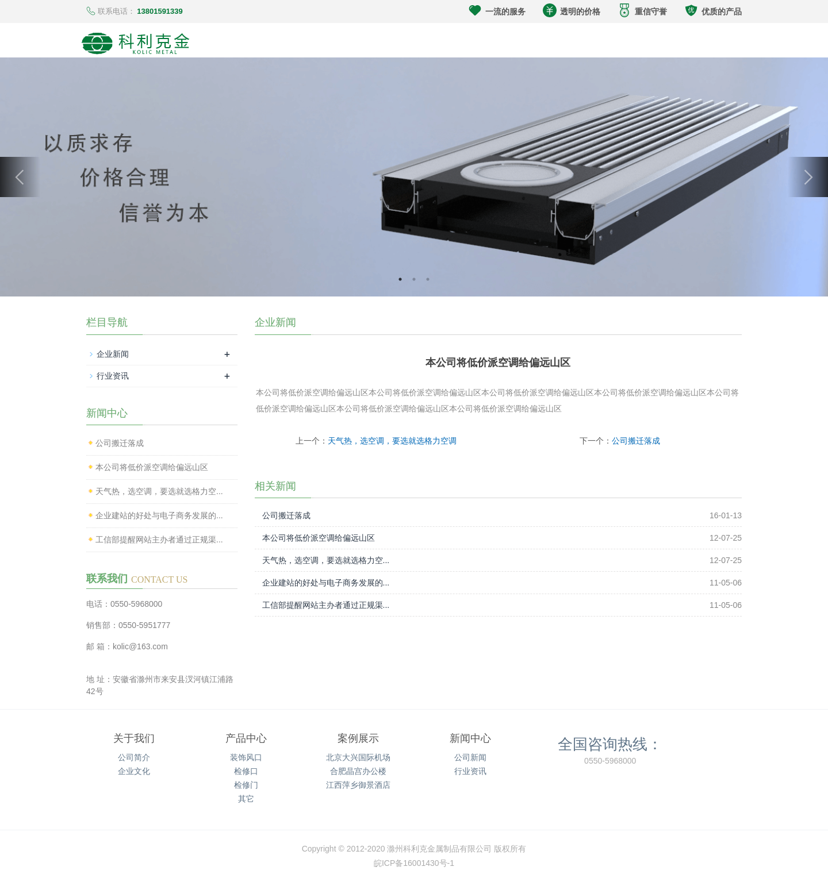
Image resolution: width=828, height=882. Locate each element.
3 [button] (428, 279)
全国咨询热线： (610, 743)
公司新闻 (470, 757)
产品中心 (246, 738)
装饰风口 (246, 757)
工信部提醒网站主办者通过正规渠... (326, 605)
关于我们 (134, 738)
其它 (246, 799)
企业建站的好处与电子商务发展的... (326, 583)
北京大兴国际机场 (358, 757)
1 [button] (400, 279)
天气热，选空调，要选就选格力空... (326, 560)
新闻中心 (470, 738)
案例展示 (358, 738)
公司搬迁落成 (636, 441)
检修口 (246, 771)
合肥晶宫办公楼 (358, 771)
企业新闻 (113, 354)
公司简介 (134, 757)
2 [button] (414, 279)
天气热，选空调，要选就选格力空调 (392, 441)
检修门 (246, 785)
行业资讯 (113, 376)
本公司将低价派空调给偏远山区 (318, 538)
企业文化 (134, 771)
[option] (414, 176)
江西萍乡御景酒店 (358, 785)
